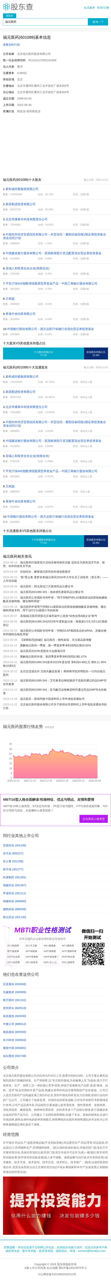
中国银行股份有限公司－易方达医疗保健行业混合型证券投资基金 (50, 329)
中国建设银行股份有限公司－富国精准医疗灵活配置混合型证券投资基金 (53, 253)
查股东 (9, 15)
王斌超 (10, 298)
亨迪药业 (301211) (14, 893)
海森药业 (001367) (14, 885)
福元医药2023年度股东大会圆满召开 (42, 651)
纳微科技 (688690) (14, 901)
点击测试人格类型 (93, 818)
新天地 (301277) (13, 869)
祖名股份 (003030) (14, 1016)
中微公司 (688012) (14, 1024)
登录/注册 (103, 7)
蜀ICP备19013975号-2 (73, 1267)
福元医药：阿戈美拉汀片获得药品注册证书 (46, 586)
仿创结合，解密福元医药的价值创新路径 (45, 571)
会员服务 (89, 7)
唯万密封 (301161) (14, 1000)
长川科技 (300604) (14, 1040)
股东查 (18, 6)
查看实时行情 (11, 44)
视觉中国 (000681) (14, 1048)
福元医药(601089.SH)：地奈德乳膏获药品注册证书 (51, 592)
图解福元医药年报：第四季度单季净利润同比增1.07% (53, 656)
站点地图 (52, 1267)
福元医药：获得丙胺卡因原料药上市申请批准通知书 (52, 698)
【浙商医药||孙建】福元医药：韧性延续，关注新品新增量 (55, 639)
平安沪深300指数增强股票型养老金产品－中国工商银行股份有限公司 (51, 283)
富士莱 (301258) (13, 861)
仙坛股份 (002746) (14, 1056)
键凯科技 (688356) (14, 909)
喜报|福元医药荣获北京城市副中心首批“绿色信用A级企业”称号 (58, 615)
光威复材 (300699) (14, 992)
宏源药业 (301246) (14, 845)
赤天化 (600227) (13, 853)
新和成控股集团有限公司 (22, 189)
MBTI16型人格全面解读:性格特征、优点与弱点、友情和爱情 (48, 800)
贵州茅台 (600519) (14, 1008)
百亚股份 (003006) (14, 984)
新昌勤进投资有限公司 (21, 204)
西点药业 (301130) (14, 917)
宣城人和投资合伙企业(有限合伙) (28, 268)
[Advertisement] (55, 145)
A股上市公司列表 (35, 1267)
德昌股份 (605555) (14, 1032)
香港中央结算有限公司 (21, 313)
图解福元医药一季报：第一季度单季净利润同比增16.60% (55, 645)
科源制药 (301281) (14, 877)
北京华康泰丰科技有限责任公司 (27, 219)
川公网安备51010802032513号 (57, 1274)
